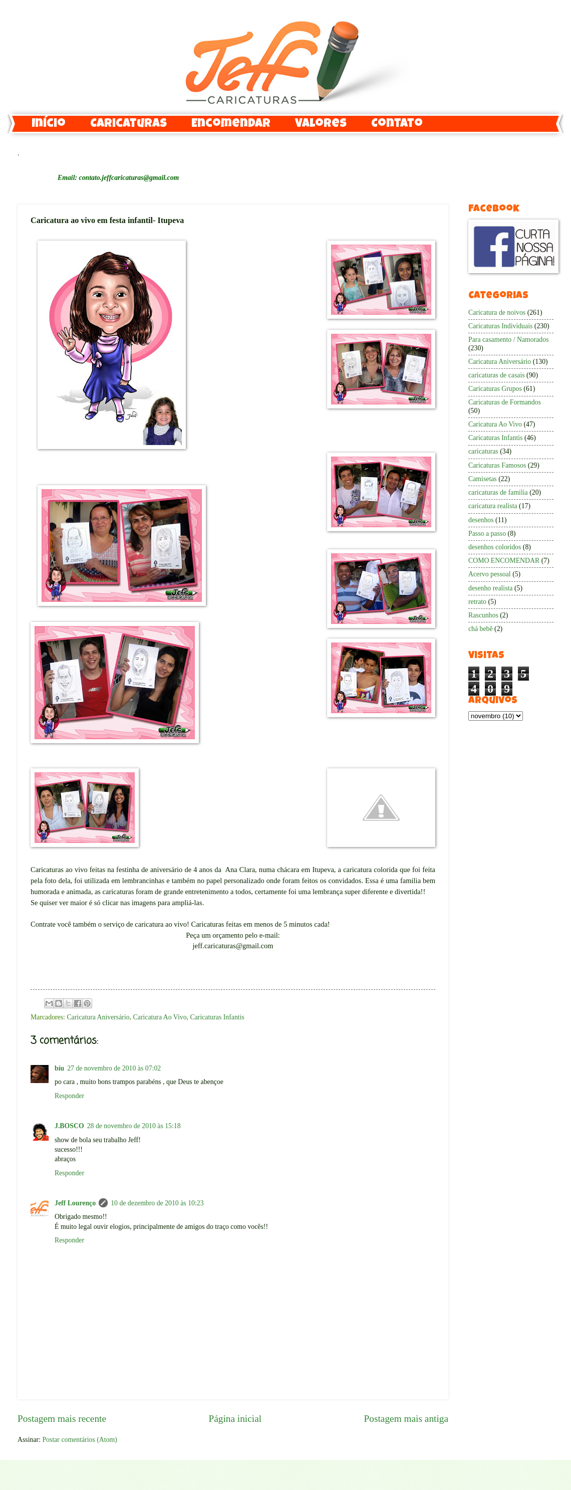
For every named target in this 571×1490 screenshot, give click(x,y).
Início (49, 124)
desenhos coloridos (494, 547)
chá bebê (480, 628)
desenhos (481, 520)
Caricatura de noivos (496, 312)
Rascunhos (483, 615)
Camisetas (482, 479)
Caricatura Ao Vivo (160, 1017)
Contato (397, 124)
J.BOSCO (69, 1126)
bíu (59, 1068)
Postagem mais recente (62, 1418)
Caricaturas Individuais (500, 326)
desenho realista (490, 588)
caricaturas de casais (496, 375)
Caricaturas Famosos (497, 465)
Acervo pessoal (489, 574)
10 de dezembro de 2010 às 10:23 (157, 1203)
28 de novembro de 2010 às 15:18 (134, 1126)
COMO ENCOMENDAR (503, 560)
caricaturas (483, 451)
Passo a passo (487, 533)
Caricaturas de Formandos (504, 402)
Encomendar (230, 124)
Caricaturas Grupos (495, 388)
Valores (321, 124)
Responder (69, 1096)
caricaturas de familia (498, 492)
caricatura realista (492, 506)
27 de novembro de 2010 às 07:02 (114, 1068)
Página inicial (234, 1418)
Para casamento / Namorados (508, 339)
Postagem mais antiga (406, 1418)
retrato (477, 601)
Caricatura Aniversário (98, 1017)
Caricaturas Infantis (217, 1017)
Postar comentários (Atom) (79, 1439)
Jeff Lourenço (75, 1203)
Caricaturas (128, 124)
